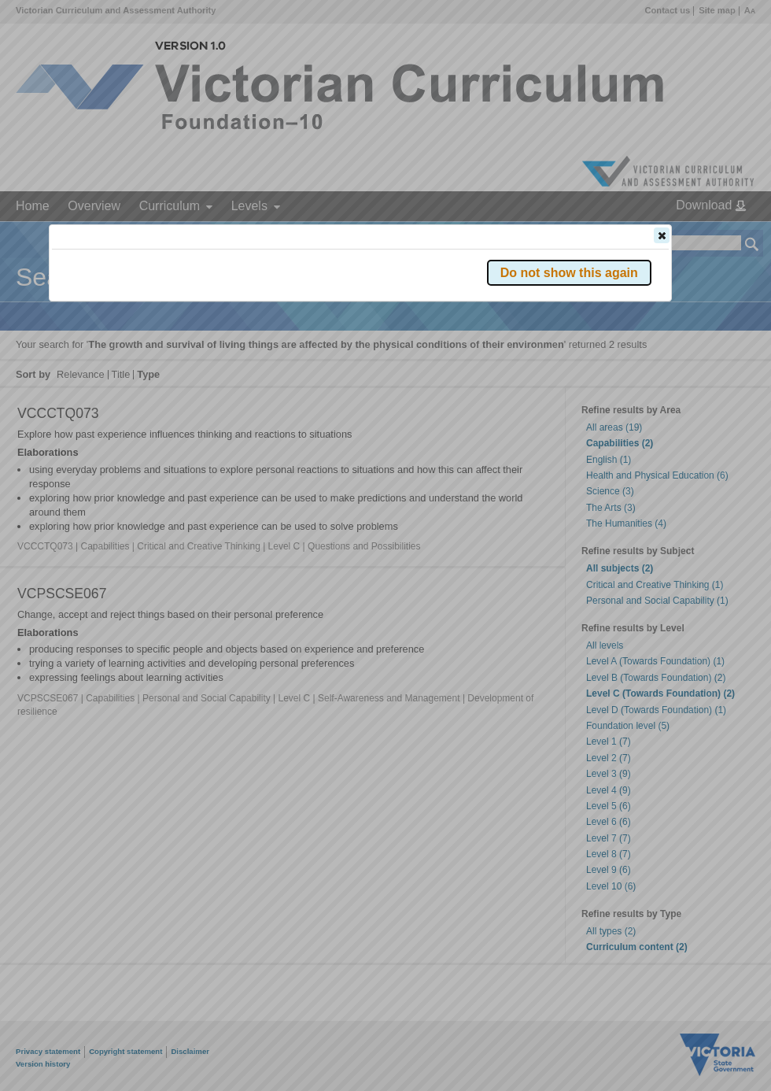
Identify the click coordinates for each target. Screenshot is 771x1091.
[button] (662, 235)
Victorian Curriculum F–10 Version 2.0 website (231, 324)
